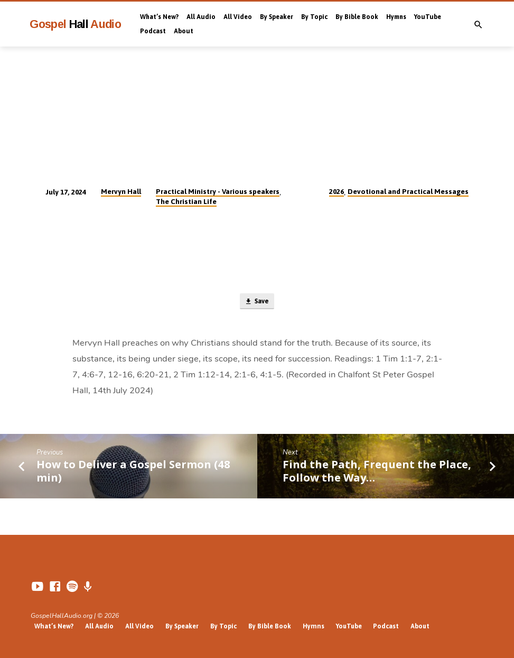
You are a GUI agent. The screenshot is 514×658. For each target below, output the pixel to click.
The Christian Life (186, 201)
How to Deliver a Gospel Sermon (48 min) (133, 472)
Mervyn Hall (121, 191)
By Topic (314, 17)
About (183, 31)
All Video (237, 17)
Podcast (153, 31)
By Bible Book (356, 17)
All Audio (201, 17)
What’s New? (159, 17)
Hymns (396, 17)
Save (257, 302)
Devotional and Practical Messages (408, 191)
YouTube (427, 17)
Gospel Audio (75, 24)
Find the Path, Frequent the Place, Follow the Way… (377, 472)
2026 (336, 191)
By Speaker (276, 17)
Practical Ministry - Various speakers (217, 191)
